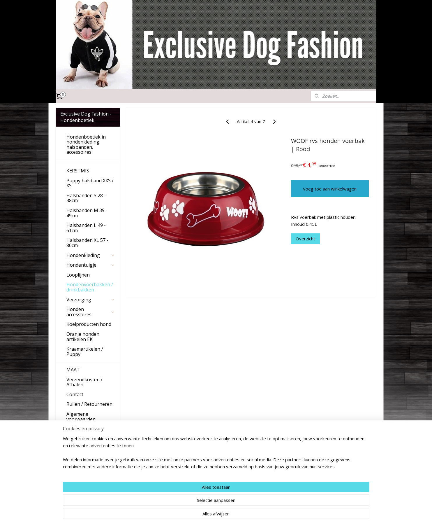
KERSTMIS (77, 170)
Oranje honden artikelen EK (82, 336)
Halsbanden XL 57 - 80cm (87, 243)
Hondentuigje (90, 265)
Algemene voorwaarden (81, 416)
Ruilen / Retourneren (89, 404)
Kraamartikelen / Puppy (84, 351)
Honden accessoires (90, 312)
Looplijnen (78, 275)
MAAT (73, 369)
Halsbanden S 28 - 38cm (86, 198)
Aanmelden (76, 490)
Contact (74, 394)
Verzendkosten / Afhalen (84, 382)
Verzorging (90, 299)
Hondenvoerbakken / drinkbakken (89, 287)
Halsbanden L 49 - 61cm (86, 228)
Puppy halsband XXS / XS (90, 183)
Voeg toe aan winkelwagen (330, 189)
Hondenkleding (90, 255)
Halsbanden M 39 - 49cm (86, 213)
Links (72, 429)
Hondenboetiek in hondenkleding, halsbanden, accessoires (86, 144)
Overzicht (305, 239)
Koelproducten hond (88, 324)
